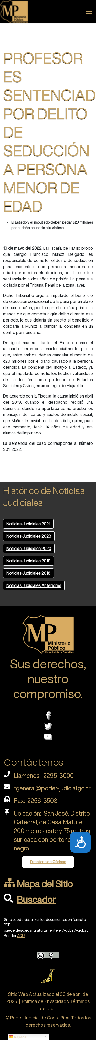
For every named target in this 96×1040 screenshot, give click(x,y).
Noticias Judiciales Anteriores (33, 585)
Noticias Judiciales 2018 (28, 573)
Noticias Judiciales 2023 (28, 536)
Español (18, 1037)
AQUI (21, 936)
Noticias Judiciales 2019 (28, 561)
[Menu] (89, 11)
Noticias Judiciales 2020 (28, 548)
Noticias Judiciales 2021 (28, 524)
